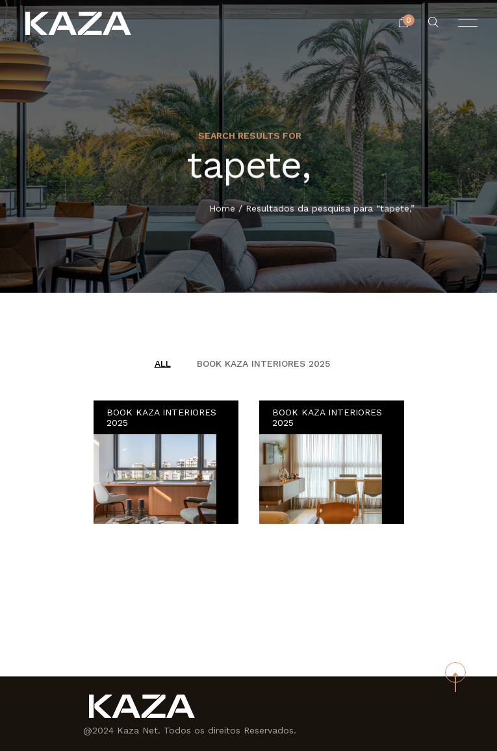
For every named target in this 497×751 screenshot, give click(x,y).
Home (222, 209)
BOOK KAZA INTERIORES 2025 (263, 363)
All (163, 363)
